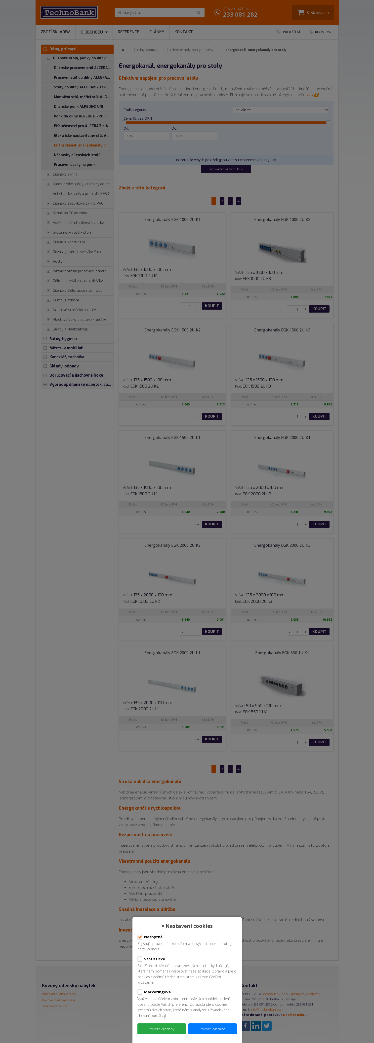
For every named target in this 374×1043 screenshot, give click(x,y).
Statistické (151, 959)
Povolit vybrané (212, 1028)
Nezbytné (150, 937)
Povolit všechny (161, 1028)
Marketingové (154, 992)
